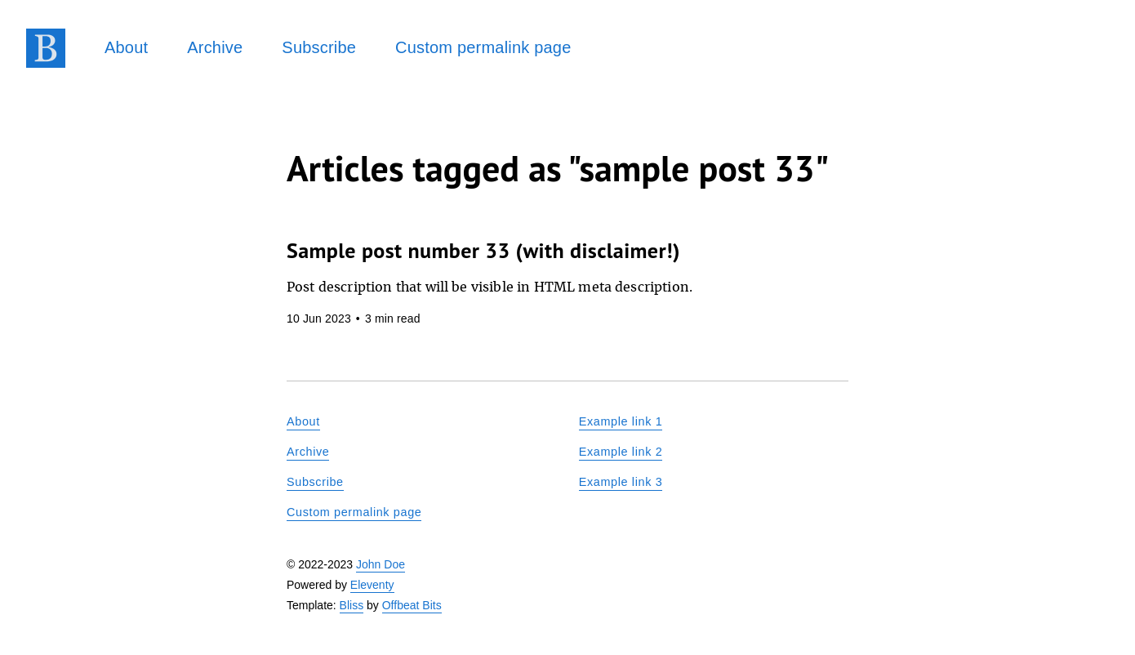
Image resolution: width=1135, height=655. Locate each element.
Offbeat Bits (412, 605)
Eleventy (372, 584)
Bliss (352, 605)
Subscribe (319, 47)
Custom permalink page (483, 47)
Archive (215, 47)
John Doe (380, 564)
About (126, 47)
